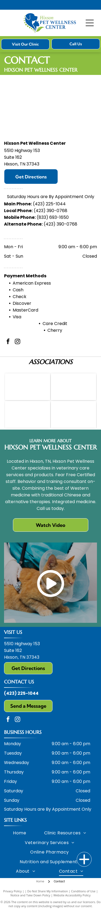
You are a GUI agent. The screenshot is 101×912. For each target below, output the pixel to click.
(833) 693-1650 (53, 217)
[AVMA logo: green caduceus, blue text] (27, 386)
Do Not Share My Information (47, 891)
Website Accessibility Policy (71, 895)
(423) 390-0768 (50, 211)
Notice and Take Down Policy (30, 895)
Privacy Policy (12, 891)
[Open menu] (90, 23)
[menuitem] (19, 833)
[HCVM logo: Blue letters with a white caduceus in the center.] (73, 386)
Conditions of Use (83, 891)
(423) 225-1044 (49, 204)
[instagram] (17, 342)
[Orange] (27, 414)
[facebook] (8, 342)
